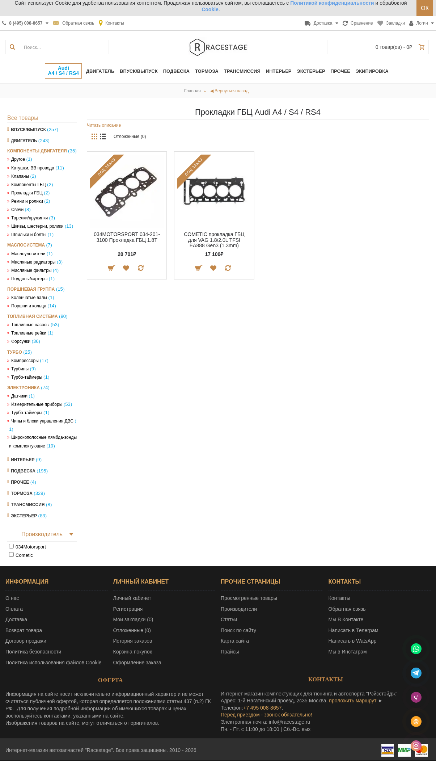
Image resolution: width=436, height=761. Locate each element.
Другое (18, 159)
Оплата (14, 609)
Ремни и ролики (27, 201)
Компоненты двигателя (37, 151)
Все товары (22, 118)
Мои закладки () (133, 619)
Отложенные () (132, 630)
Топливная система (32, 316)
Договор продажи (25, 641)
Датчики (19, 396)
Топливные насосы (30, 324)
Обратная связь (347, 609)
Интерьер (22, 459)
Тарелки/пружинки (29, 217)
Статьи (229, 619)
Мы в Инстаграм (348, 652)
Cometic (24, 555)
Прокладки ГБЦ (27, 192)
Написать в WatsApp (353, 641)
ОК (425, 8)
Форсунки (20, 341)
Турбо (14, 352)
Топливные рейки (28, 333)
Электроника (23, 387)
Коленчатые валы (29, 297)
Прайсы (230, 652)
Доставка (16, 619)
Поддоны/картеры (29, 278)
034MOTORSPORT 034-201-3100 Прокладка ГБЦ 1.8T (127, 237)
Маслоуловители (28, 253)
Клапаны (20, 176)
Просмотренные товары (249, 598)
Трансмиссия (28, 504)
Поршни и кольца (28, 305)
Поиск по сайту (238, 630)
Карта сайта (235, 641)
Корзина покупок (132, 652)
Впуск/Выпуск (28, 129)
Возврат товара (23, 630)
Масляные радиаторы (33, 262)
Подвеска (23, 471)
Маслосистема (26, 245)
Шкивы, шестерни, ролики (37, 226)
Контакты (339, 598)
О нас (12, 598)
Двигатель (24, 140)
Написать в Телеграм (353, 630)
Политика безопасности (33, 652)
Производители (239, 609)
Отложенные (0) (130, 136)
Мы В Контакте (346, 619)
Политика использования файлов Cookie (53, 662)
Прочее (20, 482)
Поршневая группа (31, 289)
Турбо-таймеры (26, 377)
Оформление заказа (137, 662)
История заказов (132, 641)
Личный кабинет (132, 598)
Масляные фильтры (31, 270)
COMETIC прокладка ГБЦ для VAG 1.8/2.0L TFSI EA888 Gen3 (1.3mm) (214, 239)
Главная (192, 90)
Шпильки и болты (28, 234)
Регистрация (128, 609)
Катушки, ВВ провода (32, 168)
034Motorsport (31, 547)
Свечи (17, 209)
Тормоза (22, 493)
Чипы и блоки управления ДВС (42, 421)
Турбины (20, 368)
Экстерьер (24, 515)
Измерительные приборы (36, 404)
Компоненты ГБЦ (28, 184)
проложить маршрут (352, 700)
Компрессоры (25, 360)
